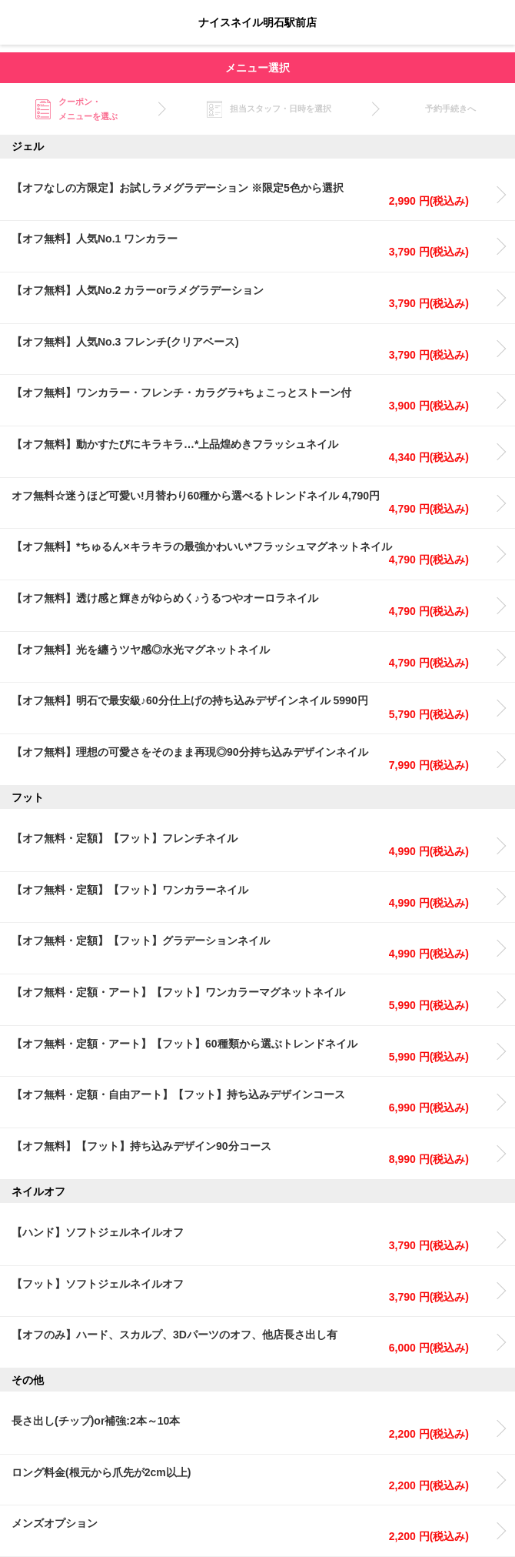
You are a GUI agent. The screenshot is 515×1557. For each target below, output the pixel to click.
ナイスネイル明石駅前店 (257, 22)
